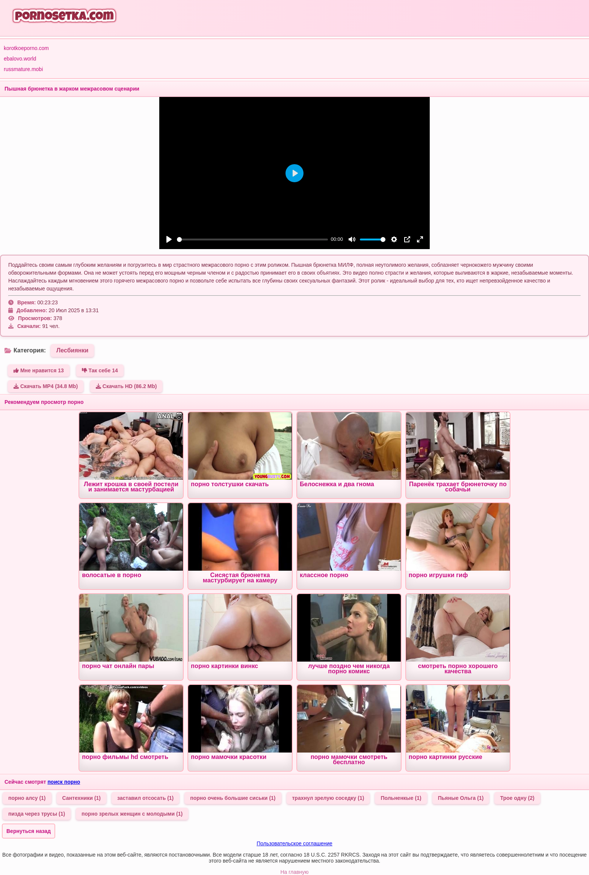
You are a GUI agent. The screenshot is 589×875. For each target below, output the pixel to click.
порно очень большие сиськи (232, 798)
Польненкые (401, 798)
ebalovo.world (20, 59)
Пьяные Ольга (461, 798)
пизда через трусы (36, 814)
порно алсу (27, 798)
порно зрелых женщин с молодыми (132, 814)
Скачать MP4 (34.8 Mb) (46, 386)
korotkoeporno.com (26, 48)
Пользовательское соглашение (294, 843)
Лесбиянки (72, 350)
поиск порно (63, 782)
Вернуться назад (28, 831)
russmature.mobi (23, 69)
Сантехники (81, 798)
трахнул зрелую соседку (328, 798)
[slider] (252, 239)
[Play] (169, 239)
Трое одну (517, 798)
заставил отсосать (145, 798)
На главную (294, 872)
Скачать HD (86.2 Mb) (126, 386)
